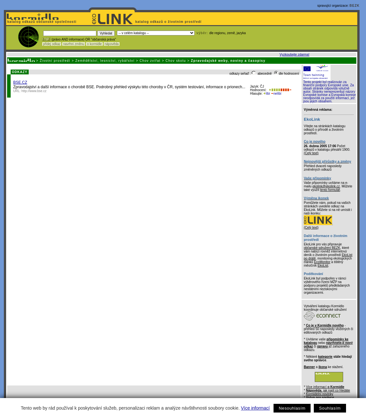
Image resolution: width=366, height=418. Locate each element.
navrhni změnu (73, 44)
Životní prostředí (55, 60)
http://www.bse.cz (34, 91)
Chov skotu (176, 60)
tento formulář (330, 190)
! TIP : (46, 39)
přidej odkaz (51, 44)
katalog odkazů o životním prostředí (169, 22)
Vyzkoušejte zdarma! (294, 54)
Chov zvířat (150, 60)
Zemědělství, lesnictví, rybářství (105, 60)
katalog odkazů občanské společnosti (41, 22)
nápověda (112, 44)
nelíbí (276, 93)
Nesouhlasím (292, 408)
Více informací (255, 408)
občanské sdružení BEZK (322, 248)
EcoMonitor (322, 262)
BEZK (355, 5)
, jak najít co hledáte (328, 390)
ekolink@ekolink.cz (326, 186)
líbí (267, 93)
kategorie (325, 356)
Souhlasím (330, 408)
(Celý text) (311, 153)
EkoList (323, 265)
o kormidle (94, 44)
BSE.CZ (20, 82)
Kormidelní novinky (319, 394)
